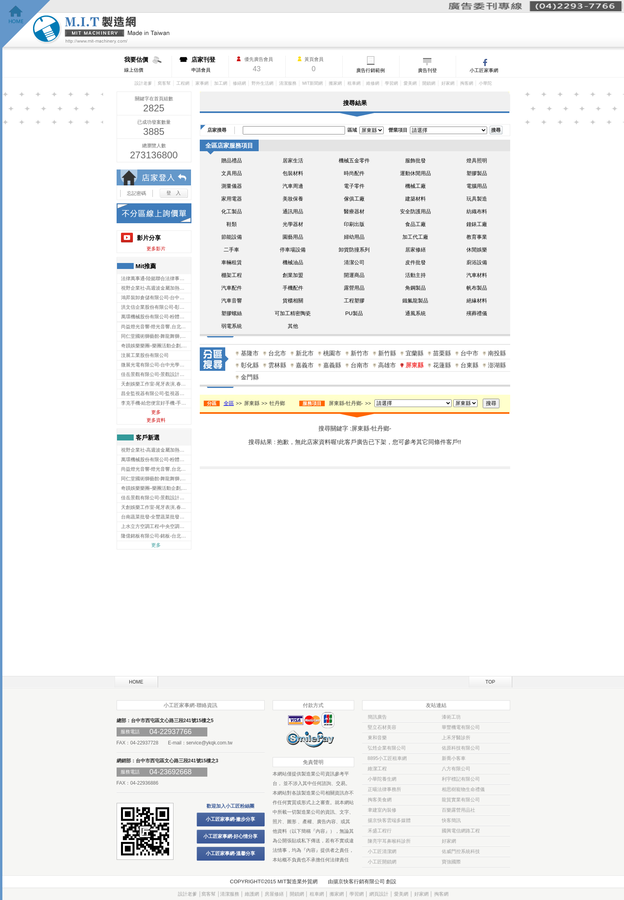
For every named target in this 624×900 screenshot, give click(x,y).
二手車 (231, 250)
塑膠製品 (476, 173)
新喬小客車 (454, 758)
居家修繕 (415, 250)
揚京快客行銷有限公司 (359, 881)
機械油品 (293, 262)
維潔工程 (377, 768)
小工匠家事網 (484, 70)
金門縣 (250, 377)
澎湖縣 (497, 365)
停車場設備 (293, 250)
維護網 (252, 894)
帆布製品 (476, 288)
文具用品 (231, 173)
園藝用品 (293, 237)
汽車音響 (231, 301)
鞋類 (231, 224)
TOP (490, 682)
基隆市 (250, 353)
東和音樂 (377, 737)
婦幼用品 (354, 237)
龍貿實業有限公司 (461, 800)
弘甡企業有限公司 (387, 748)
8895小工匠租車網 (387, 758)
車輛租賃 (231, 262)
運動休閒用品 (415, 173)
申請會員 (209, 64)
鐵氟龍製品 (415, 301)
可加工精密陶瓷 (293, 313)
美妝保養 (293, 199)
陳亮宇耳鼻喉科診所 (389, 841)
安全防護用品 (415, 211)
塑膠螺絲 (231, 313)
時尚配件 (354, 173)
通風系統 (415, 313)
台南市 (360, 365)
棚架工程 (231, 275)
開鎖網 (428, 83)
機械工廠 (415, 186)
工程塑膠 (354, 301)
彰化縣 (250, 365)
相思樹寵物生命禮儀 (463, 789)
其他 (293, 326)
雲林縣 (277, 365)
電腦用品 (476, 186)
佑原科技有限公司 (461, 748)
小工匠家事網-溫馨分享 (230, 853)
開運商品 (354, 275)
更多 (156, 412)
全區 (229, 403)
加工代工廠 (415, 237)
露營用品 (354, 288)
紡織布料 (476, 211)
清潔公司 (354, 262)
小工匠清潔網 (382, 851)
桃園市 (332, 353)
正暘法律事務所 (384, 789)
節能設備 (231, 237)
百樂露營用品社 (458, 810)
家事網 (202, 83)
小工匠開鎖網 (382, 862)
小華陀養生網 (382, 779)
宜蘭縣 (414, 353)
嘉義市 (305, 365)
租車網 (354, 83)
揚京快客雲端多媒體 (389, 820)
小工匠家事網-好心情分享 (230, 836)
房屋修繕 (274, 894)
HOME (136, 682)
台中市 (469, 353)
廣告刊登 (427, 70)
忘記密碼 (136, 193)
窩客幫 (164, 83)
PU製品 (354, 313)
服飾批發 (415, 161)
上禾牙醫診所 (456, 737)
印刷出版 (354, 224)
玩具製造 (476, 199)
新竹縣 (387, 353)
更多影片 (156, 248)
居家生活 (293, 161)
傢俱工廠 (354, 199)
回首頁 (26, 24)
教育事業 (476, 237)
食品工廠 (415, 224)
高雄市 (387, 365)
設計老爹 (143, 83)
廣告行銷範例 (370, 70)
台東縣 (469, 365)
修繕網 (239, 83)
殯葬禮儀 (476, 313)
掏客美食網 (380, 800)
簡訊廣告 (377, 717)
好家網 (447, 83)
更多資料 (156, 420)
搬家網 (335, 83)
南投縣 (497, 353)
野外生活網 (262, 83)
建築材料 (415, 199)
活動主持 (415, 275)
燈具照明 (476, 161)
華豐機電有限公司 (461, 727)
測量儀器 (231, 186)
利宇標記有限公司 (461, 779)
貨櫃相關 (293, 301)
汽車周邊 (293, 186)
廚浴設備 (476, 262)
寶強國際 (451, 862)
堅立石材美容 (382, 727)
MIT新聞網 (312, 83)
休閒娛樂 (476, 250)
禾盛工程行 (380, 831)
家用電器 (231, 199)
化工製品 (231, 211)
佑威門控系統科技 (461, 851)
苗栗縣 (442, 353)
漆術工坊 (451, 717)
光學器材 (293, 224)
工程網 (182, 83)
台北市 (277, 353)
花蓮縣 (442, 365)
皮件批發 (415, 262)
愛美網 (410, 83)
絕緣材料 (476, 301)
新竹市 (360, 353)
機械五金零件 (354, 161)
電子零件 (354, 186)
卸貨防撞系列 (354, 250)
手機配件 (293, 288)
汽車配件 (231, 288)
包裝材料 (293, 173)
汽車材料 (476, 275)
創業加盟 (293, 275)
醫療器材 (354, 211)
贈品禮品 (231, 161)
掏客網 (466, 83)
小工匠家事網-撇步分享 (230, 819)
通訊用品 (293, 211)
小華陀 (485, 83)
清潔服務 (287, 83)
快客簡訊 (451, 820)
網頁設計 (378, 894)
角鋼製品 (415, 288)
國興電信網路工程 (461, 831)
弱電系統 (231, 326)
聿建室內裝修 (382, 810)
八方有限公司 (456, 768)
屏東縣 (414, 365)
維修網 (372, 83)
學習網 (391, 83)
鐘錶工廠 (476, 224)
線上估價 (148, 64)
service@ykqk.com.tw (209, 743)
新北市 (305, 353)
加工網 (220, 83)
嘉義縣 (332, 365)
